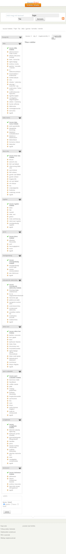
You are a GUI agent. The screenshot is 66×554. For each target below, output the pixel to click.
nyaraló (11, 212)
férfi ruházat (13, 172)
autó (10, 244)
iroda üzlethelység (14, 219)
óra (10, 186)
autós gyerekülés (14, 126)
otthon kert (6, 327)
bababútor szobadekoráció (14, 133)
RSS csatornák (5, 535)
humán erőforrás (14, 104)
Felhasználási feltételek (8, 529)
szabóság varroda (14, 192)
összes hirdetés (7, 28)
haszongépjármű (14, 246)
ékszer (11, 159)
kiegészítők (12, 179)
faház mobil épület (14, 356)
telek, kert (12, 214)
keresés (40, 19)
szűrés (7, 512)
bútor (10, 339)
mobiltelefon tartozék (13, 316)
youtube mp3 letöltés (28, 526)
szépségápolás (13, 188)
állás (23, 28)
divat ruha (6, 151)
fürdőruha (12, 190)
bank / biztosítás (14, 59)
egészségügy (13, 62)
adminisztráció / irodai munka (14, 52)
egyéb (11, 113)
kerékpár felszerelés (12, 393)
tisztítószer (12, 362)
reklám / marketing (15, 102)
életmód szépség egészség (14, 430)
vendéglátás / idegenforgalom (14, 98)
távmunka (12, 111)
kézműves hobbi (14, 380)
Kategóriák (5, 37)
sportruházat (13, 170)
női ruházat (12, 183)
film (10, 401)
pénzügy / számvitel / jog (13, 85)
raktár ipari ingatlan (15, 221)
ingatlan (5, 199)
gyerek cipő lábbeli (15, 174)
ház (10, 210)
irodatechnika (13, 320)
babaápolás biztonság (12, 129)
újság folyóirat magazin (13, 408)
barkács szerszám (15, 335)
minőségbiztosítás (14, 108)
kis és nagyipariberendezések (16, 294)
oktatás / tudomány (15, 82)
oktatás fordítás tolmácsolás (14, 446)
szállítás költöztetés (12, 450)
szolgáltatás (6, 420)
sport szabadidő (8, 371)
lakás (11, 208)
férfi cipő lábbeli (14, 164)
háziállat (11, 441)
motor (11, 248)
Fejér (15, 28)
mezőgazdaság (7, 255)
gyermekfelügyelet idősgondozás (14, 438)
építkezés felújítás (15, 342)
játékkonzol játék (14, 300)
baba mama (6, 118)
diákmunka (12, 106)
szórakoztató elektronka (13, 309)
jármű (4, 232)
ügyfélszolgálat (13, 96)
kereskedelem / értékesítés (14, 74)
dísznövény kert (14, 346)
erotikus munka (14, 64)
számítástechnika (14, 306)
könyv (11, 405)
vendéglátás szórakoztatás (13, 460)
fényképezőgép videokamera (14, 291)
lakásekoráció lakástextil (13, 359)
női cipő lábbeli (13, 181)
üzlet (10, 457)
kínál (4, 506)
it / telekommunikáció (14, 70)
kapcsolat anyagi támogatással (14, 487)
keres (14, 504)
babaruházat (13, 140)
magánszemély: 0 (43, 36)
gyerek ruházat (13, 177)
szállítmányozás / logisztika (14, 92)
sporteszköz (13, 398)
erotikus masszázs (15, 484)
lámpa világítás (14, 364)
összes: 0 (29, 36)
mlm (10, 80)
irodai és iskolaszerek (13, 412)
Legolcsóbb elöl (56, 37)
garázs (11, 216)
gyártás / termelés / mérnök (34, 28)
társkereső (6, 468)
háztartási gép (13, 298)
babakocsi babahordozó (13, 136)
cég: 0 (35, 36)
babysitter (12, 144)
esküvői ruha (13, 162)
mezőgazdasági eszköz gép (14, 266)
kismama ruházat (14, 142)
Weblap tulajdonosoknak (8, 538)
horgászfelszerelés (15, 396)
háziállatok (12, 382)
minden (7, 504)
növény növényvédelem (14, 270)
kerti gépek (12, 337)
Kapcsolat (4, 526)
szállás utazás (13, 384)
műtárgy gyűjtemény (12, 389)
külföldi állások (13, 77)
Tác (19, 28)
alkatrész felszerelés (12, 241)
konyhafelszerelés (14, 348)
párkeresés (12, 476)
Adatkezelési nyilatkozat (8, 532)
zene (10, 403)
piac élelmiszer (13, 273)
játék (10, 386)
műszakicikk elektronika (10, 280)
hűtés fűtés (12, 344)
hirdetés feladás (33, 5)
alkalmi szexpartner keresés (13, 480)
